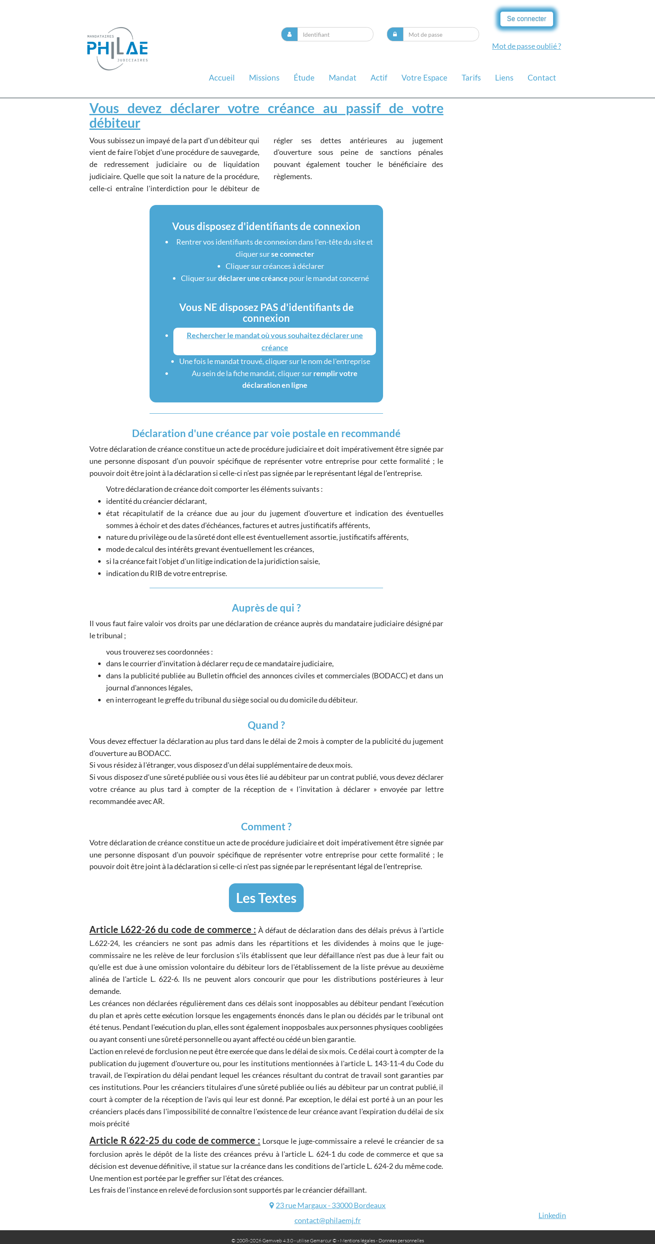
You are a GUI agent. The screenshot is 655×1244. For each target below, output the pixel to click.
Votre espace (424, 77)
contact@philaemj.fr (327, 1220)
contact (542, 77)
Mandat (342, 77)
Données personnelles (401, 1240)
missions (264, 77)
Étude (304, 77)
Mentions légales (357, 1240)
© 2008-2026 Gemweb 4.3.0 (262, 1240)
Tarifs (471, 77)
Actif (379, 77)
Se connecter (526, 18)
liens (504, 77)
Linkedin (552, 1215)
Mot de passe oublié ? (526, 46)
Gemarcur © (323, 1240)
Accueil (222, 77)
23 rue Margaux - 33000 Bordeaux (331, 1205)
